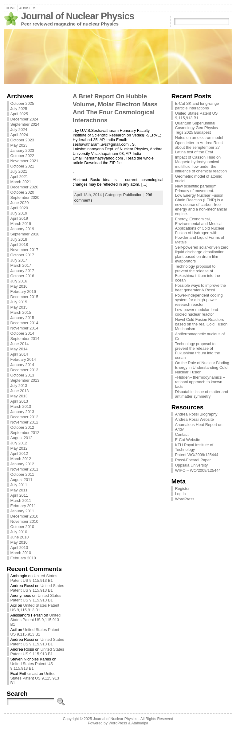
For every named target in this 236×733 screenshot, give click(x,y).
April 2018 (19, 244)
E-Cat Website (187, 439)
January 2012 (22, 464)
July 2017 (18, 260)
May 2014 (19, 349)
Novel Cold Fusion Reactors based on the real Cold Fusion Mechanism (201, 324)
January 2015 (22, 317)
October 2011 (22, 474)
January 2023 (22, 150)
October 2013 (22, 375)
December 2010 (24, 516)
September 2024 (25, 124)
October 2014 (22, 333)
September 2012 (25, 432)
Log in (180, 493)
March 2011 (20, 500)
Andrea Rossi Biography (196, 414)
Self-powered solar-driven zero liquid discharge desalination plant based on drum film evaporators (201, 254)
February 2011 (23, 505)
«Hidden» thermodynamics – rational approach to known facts (200, 382)
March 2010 (20, 552)
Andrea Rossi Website (194, 419)
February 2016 (23, 291)
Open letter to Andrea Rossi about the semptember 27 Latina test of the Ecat (199, 147)
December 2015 (24, 296)
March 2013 (20, 406)
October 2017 (22, 255)
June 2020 (19, 202)
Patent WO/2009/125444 (196, 454)
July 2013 (18, 385)
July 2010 (18, 532)
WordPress (184, 499)
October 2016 (22, 276)
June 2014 (19, 343)
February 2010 (23, 558)
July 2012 (18, 443)
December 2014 (24, 323)
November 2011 (24, 469)
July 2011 (18, 485)
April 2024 (19, 134)
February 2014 (23, 359)
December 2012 (24, 417)
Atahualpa (139, 723)
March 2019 (20, 223)
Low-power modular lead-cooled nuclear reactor (197, 312)
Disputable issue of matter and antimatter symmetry (201, 394)
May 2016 (19, 286)
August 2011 (21, 479)
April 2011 (19, 495)
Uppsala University (191, 465)
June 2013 (19, 390)
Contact (181, 434)
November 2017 (24, 249)
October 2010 (22, 526)
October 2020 (22, 192)
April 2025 (19, 114)
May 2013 (19, 396)
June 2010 (19, 537)
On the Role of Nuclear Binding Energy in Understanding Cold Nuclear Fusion (202, 367)
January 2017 (22, 270)
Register (182, 488)
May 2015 (19, 307)
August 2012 (21, 437)
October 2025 (22, 103)
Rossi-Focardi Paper (193, 460)
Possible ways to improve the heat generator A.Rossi (200, 287)
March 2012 (20, 458)
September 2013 (25, 380)
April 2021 (19, 176)
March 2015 (20, 312)
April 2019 (19, 218)
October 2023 (22, 140)
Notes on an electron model (199, 137)
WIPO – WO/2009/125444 (198, 470)
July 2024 (18, 129)
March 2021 (20, 181)
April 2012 (19, 453)
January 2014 (22, 364)
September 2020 (25, 197)
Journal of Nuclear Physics (77, 16)
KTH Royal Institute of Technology (194, 447)
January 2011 (22, 511)
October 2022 (22, 155)
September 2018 (25, 234)
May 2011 (19, 490)
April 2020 (19, 208)
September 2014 (25, 338)
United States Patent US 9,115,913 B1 (33, 578)
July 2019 (18, 213)
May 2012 (19, 448)
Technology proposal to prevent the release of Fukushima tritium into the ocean (197, 273)
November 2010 (24, 521)
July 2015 (18, 302)
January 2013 (22, 411)
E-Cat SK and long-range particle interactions (197, 105)
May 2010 (19, 542)
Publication (133, 194)
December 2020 (24, 187)
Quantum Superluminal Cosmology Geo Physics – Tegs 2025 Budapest (198, 128)
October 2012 (22, 427)
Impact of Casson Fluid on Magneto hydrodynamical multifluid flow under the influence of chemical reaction (201, 164)
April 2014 (19, 354)
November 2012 (24, 422)
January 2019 (22, 229)
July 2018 (18, 239)
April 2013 (19, 401)
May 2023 (19, 145)
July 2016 (18, 281)
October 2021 (22, 166)
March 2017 (20, 265)
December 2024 (24, 119)
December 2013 (24, 370)
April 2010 (19, 547)
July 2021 (18, 171)
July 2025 (18, 108)
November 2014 (24, 328)
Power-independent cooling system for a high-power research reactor (198, 300)
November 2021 (24, 161)
